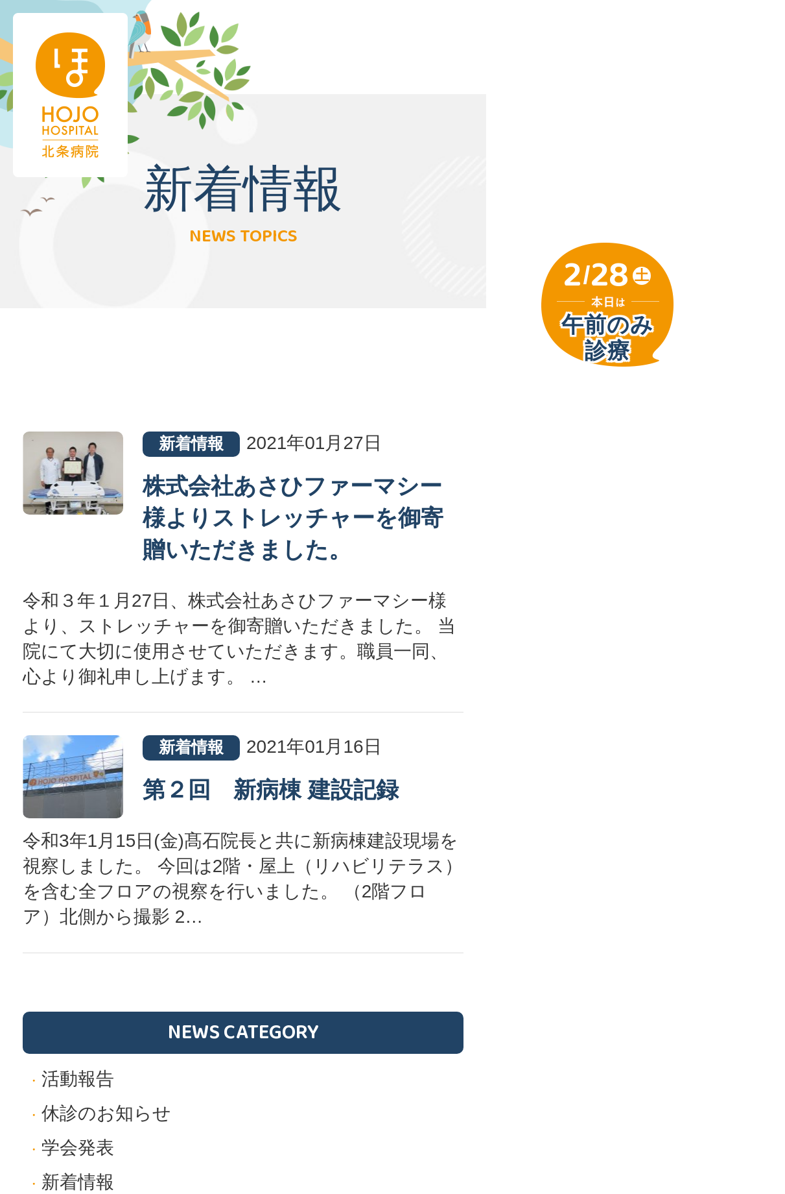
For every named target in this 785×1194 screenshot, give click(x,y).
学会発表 (77, 1148)
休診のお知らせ (106, 1113)
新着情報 (77, 1182)
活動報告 (77, 1079)
